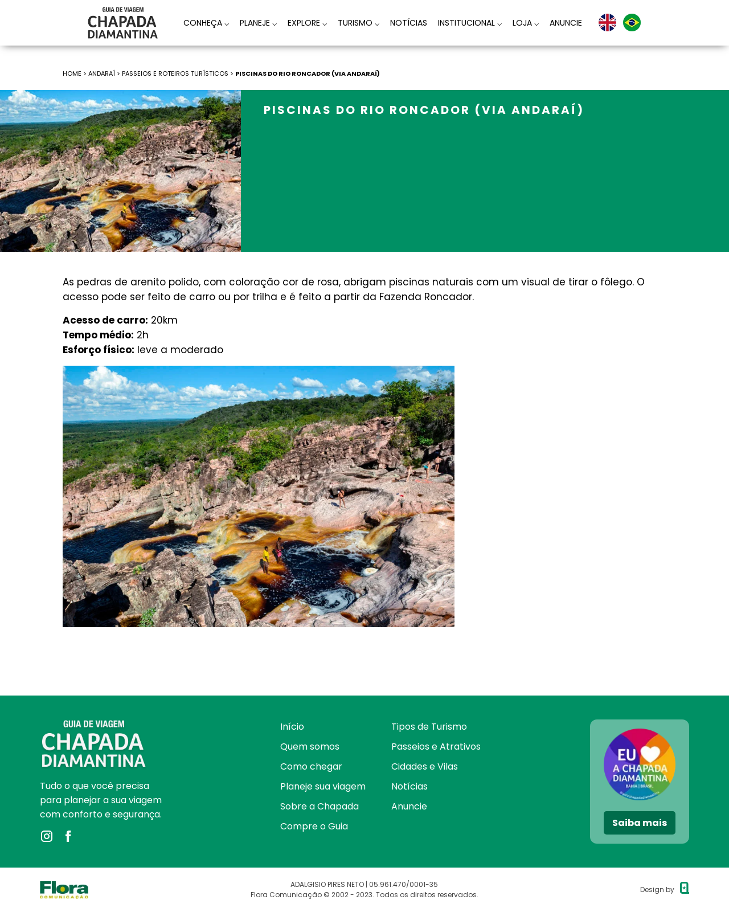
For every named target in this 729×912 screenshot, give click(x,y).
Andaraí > (105, 73)
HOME (72, 73)
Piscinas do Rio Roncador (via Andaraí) (307, 73)
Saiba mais (639, 822)
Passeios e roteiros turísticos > (178, 73)
